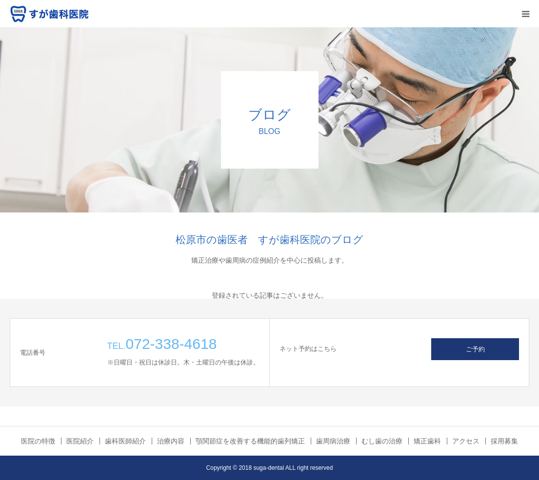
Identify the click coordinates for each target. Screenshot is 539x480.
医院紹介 (80, 441)
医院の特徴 (38, 441)
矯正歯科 (427, 441)
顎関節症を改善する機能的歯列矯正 (250, 441)
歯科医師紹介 (125, 441)
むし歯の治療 (381, 441)
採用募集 (504, 441)
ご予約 (475, 349)
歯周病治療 (333, 441)
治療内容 (170, 441)
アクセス (465, 441)
